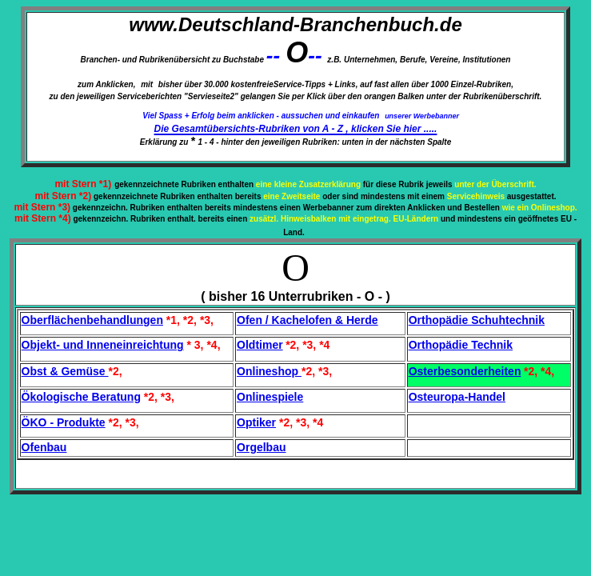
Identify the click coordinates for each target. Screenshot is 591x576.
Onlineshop (269, 371)
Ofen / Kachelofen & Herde (307, 320)
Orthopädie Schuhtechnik (477, 320)
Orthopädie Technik (461, 344)
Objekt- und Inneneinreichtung (103, 344)
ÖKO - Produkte (64, 422)
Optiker (256, 422)
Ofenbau (44, 447)
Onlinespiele (270, 396)
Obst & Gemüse (65, 371)
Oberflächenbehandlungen (92, 320)
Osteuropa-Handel (457, 396)
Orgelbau (261, 447)
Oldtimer (260, 344)
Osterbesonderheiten (465, 371)
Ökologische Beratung (81, 396)
